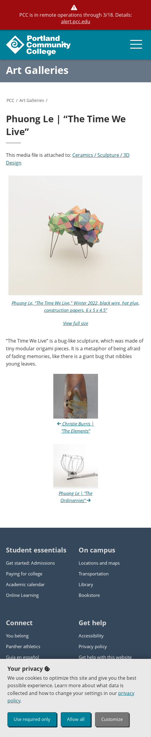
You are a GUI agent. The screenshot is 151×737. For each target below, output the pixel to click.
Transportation (94, 574)
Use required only (32, 719)
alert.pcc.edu (75, 21)
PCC (10, 100)
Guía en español (22, 657)
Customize (112, 719)
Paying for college (24, 574)
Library (86, 584)
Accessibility (91, 636)
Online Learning (22, 595)
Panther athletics (23, 646)
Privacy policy (93, 646)
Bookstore (89, 595)
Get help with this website (105, 657)
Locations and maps (99, 563)
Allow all (76, 719)
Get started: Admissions (30, 563)
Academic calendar (25, 584)
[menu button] (136, 44)
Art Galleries (37, 70)
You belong (17, 636)
